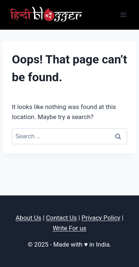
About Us (28, 217)
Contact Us (61, 217)
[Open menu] (123, 14)
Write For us (69, 228)
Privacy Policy (101, 217)
